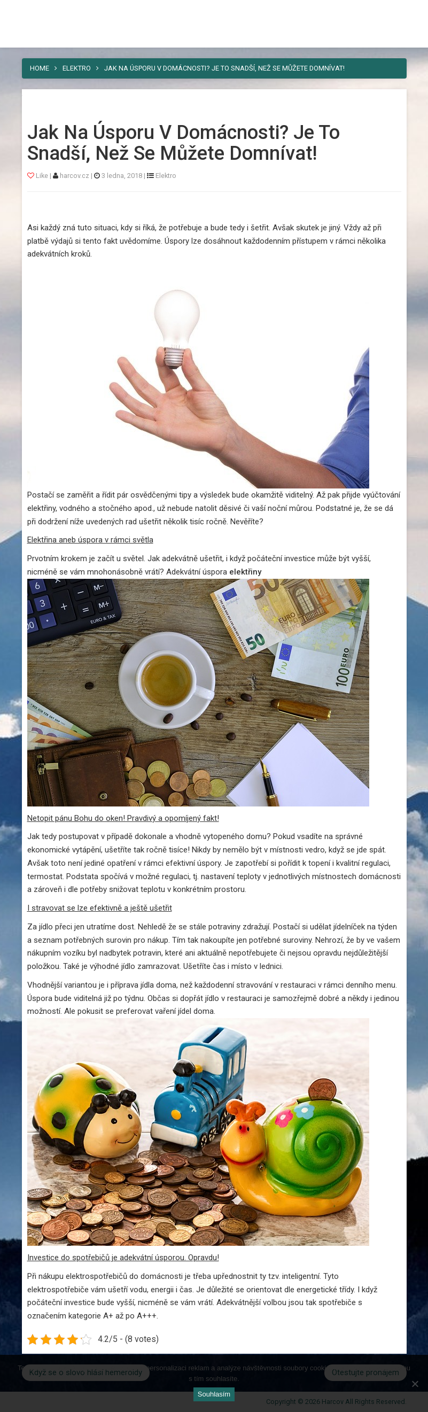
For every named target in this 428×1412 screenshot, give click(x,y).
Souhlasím (214, 1394)
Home (39, 68)
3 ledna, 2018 (122, 176)
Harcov (213, 12)
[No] (414, 1383)
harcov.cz (75, 176)
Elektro (77, 68)
